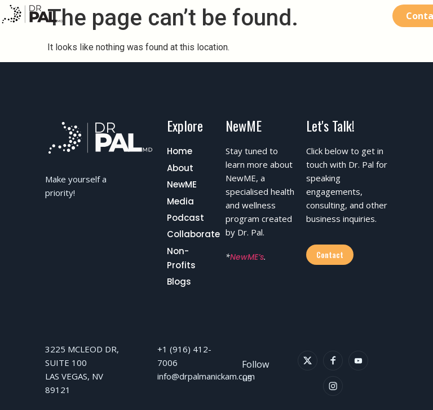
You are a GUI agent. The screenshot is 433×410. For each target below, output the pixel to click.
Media (180, 201)
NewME (182, 184)
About (180, 168)
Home (179, 151)
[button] (376, 16)
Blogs (179, 281)
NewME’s (247, 257)
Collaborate (193, 234)
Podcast (185, 218)
